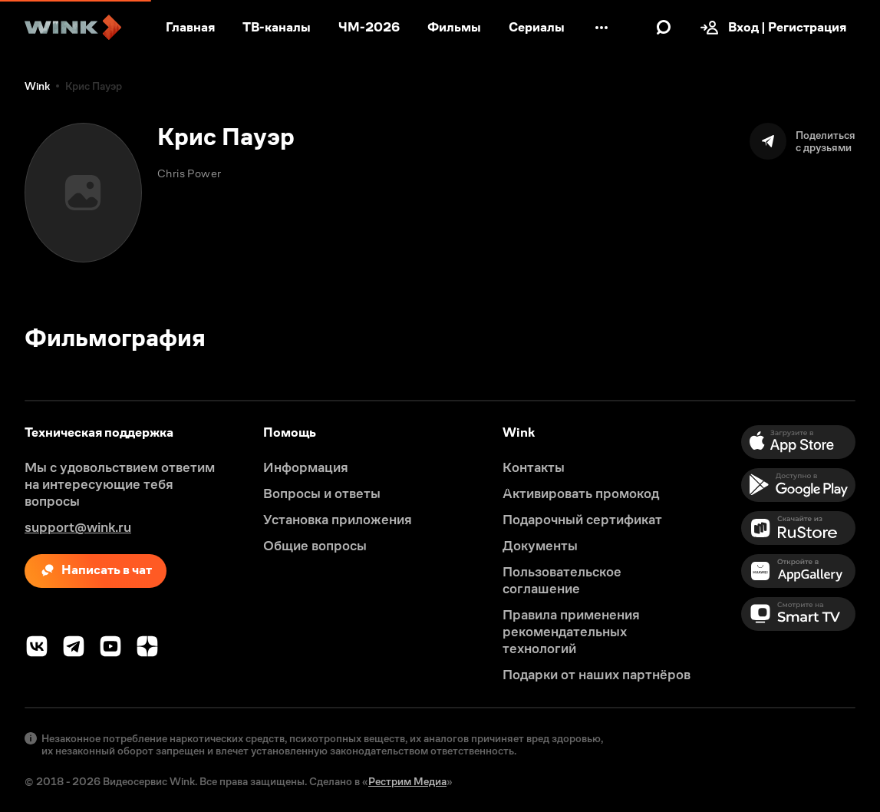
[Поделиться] (802, 141)
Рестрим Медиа (407, 781)
